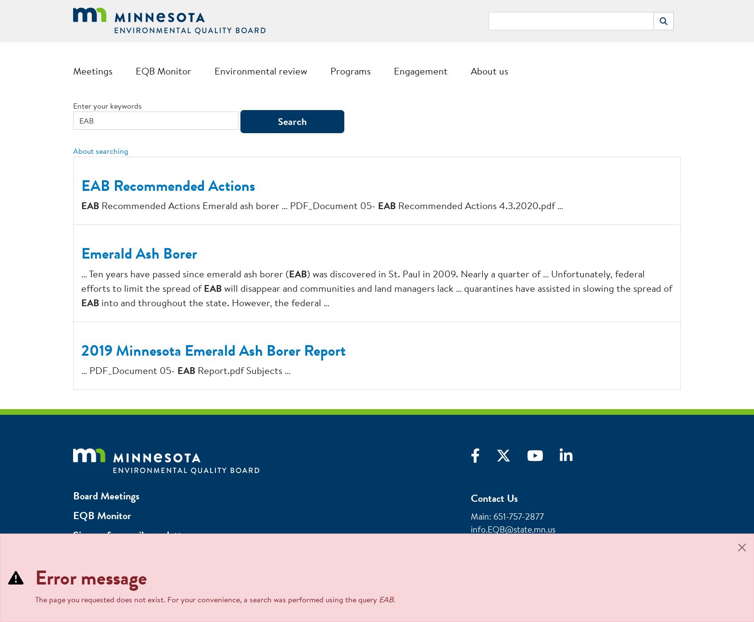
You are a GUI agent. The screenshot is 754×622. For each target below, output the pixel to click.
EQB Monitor (163, 70)
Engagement (421, 70)
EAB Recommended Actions (168, 185)
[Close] (742, 547)
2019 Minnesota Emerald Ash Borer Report (213, 350)
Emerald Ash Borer (139, 253)
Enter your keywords (107, 105)
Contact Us (494, 498)
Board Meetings (106, 495)
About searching (100, 151)
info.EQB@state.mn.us (513, 529)
